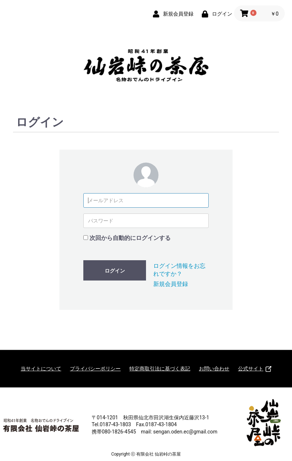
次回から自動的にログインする (130, 237)
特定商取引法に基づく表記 (159, 368)
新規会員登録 (170, 284)
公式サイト (254, 369)
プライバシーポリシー (95, 368)
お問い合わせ (214, 368)
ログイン (115, 271)
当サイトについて (41, 368)
